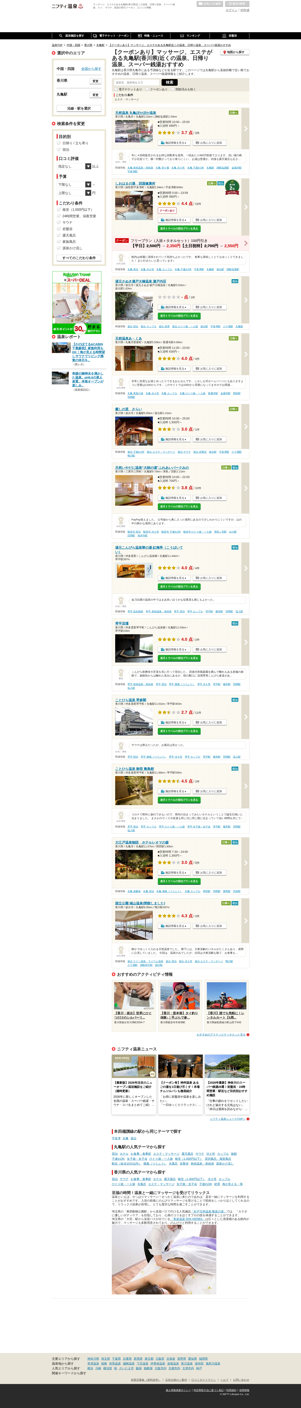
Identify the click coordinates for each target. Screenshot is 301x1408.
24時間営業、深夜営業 (79, 216)
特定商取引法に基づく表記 (209, 1390)
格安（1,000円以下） (189, 1158)
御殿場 (148, 1368)
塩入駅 (239, 611)
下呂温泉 (142, 1363)
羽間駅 (131, 397)
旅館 (234, 1153)
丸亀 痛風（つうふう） (169, 891)
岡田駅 (237, 393)
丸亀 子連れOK (195, 167)
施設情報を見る (174, 142)
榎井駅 (219, 611)
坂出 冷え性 (185, 961)
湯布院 (199, 1363)
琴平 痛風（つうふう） (182, 684)
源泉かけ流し (225, 1163)
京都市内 (174, 1368)
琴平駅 (209, 611)
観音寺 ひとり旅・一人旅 (197, 531)
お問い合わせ (241, 1380)
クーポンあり (159, 89)
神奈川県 (93, 1358)
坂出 (133, 1138)
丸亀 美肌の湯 (135, 393)
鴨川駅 (131, 455)
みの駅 (233, 531)
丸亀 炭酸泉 (134, 891)
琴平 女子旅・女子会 (198, 826)
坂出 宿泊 (133, 326)
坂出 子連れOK (136, 451)
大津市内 (188, 1368)
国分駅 (159, 965)
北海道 (170, 1358)
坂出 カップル (148, 326)
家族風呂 (69, 241)
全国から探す (91, 68)
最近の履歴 (237, 4)
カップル (223, 1153)
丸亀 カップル (164, 269)
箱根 (104, 1363)
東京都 (149, 1358)
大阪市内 (160, 1368)
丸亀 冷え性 (178, 167)
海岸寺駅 (143, 535)
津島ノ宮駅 (220, 531)
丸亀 (126, 1138)
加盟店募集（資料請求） (146, 1380)
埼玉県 (105, 1358)
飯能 (139, 1368)
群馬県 (138, 1358)
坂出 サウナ (184, 451)
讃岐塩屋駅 (223, 167)
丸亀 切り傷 (162, 167)
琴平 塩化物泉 (135, 611)
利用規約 (231, 1390)
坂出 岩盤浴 (200, 451)
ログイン (231, 10)
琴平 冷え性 (203, 684)
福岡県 (203, 1358)
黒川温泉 (187, 1363)
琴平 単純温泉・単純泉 (158, 611)
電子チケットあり (130, 89)
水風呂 (173, 1163)
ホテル (124, 1153)
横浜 (90, 1368)
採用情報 (244, 1390)
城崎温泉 (129, 1363)
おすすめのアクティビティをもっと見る (221, 1034)
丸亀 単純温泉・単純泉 (140, 167)
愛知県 (192, 1358)
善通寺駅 (213, 393)
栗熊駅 (227, 891)
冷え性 (210, 1153)
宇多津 (116, 1138)
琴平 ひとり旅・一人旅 (172, 826)
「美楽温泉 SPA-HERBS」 (187, 1219)
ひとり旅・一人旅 (161, 1158)
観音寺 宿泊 (134, 531)
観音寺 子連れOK (171, 531)
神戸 (199, 1368)
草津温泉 (93, 1363)
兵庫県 (127, 1358)
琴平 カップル (195, 611)
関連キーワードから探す (69, 1373)
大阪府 (160, 1358)
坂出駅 (220, 269)
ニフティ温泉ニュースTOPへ (227, 1118)
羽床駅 (237, 891)
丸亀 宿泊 (133, 269)
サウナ (199, 1153)
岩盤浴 (184, 1163)
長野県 (181, 1358)
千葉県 (116, 1358)
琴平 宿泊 (179, 611)
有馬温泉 (115, 1363)
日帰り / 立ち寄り (75, 143)
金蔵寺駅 (237, 167)
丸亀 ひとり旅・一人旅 (192, 393)
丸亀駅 (210, 167)
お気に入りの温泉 (210, 4)
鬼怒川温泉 (213, 1363)
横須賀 (107, 1368)
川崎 (98, 1368)
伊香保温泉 (157, 1363)
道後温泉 (173, 1363)
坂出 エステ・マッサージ (161, 451)
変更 (95, 81)
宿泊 (115, 1153)
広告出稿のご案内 (176, 1380)
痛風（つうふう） (155, 1163)
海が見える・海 (232, 1184)
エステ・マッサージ (166, 1153)
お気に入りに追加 (211, 142)
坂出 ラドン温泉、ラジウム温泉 (145, 961)
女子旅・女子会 (137, 1158)
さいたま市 (126, 1368)
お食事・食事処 (141, 1153)
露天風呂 (187, 1153)
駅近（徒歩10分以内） (127, 1163)
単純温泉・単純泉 (202, 1163)
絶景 (217, 1184)
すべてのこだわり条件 (79, 258)
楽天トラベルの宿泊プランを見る (179, 228)
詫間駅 (131, 535)
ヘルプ (224, 1380)
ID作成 (245, 10)
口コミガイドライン (203, 1380)
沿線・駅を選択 (79, 108)
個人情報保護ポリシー (178, 1390)
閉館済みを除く (186, 89)
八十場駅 (228, 326)
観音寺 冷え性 (151, 531)
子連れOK (118, 1158)
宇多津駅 (133, 171)
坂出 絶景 (164, 326)
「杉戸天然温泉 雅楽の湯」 (209, 1211)
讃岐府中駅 (146, 965)
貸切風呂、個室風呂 (218, 1158)
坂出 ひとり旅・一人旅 (185, 326)
